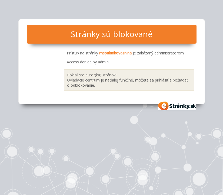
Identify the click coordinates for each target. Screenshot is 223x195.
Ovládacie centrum (84, 80)
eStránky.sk (177, 106)
